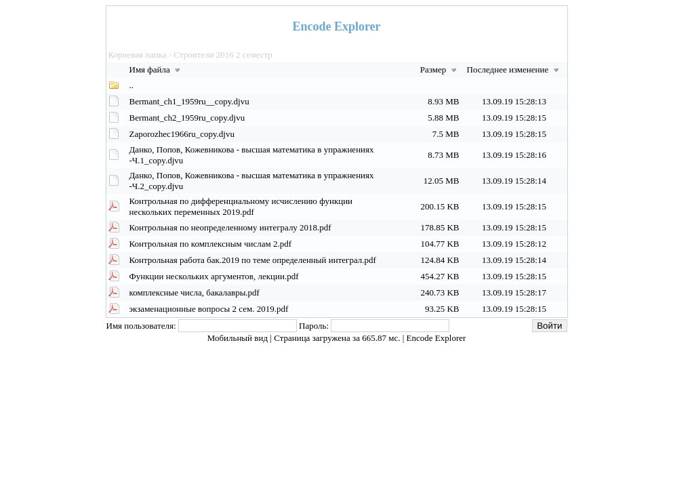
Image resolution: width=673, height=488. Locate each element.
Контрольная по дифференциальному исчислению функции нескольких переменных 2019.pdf (241, 206)
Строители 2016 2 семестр (223, 54)
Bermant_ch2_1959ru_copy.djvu (187, 118)
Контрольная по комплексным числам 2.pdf (210, 244)
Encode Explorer (436, 338)
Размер (440, 69)
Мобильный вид (238, 338)
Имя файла (156, 69)
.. (131, 85)
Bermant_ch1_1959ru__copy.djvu (189, 101)
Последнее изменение (514, 69)
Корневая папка (137, 54)
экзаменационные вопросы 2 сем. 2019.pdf (209, 309)
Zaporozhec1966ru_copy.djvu (181, 134)
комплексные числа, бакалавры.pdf (194, 292)
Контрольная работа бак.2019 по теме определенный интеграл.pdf (252, 260)
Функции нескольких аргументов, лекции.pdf (214, 276)
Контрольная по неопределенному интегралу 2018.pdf (230, 227)
